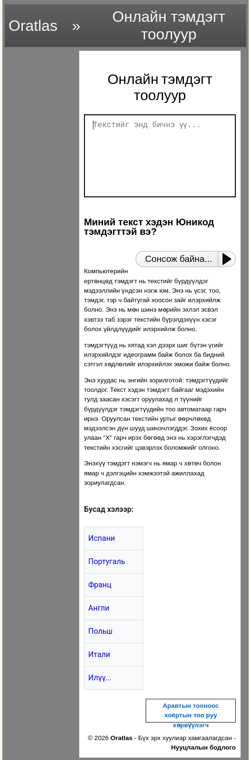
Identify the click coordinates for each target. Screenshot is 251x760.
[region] (39, 193)
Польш (100, 631)
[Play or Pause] (230, 259)
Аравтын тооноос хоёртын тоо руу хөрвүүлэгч (191, 715)
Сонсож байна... (178, 259)
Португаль (106, 561)
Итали (99, 654)
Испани (101, 538)
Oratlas (33, 25)
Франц (100, 584)
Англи (99, 607)
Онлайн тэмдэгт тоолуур (168, 25)
